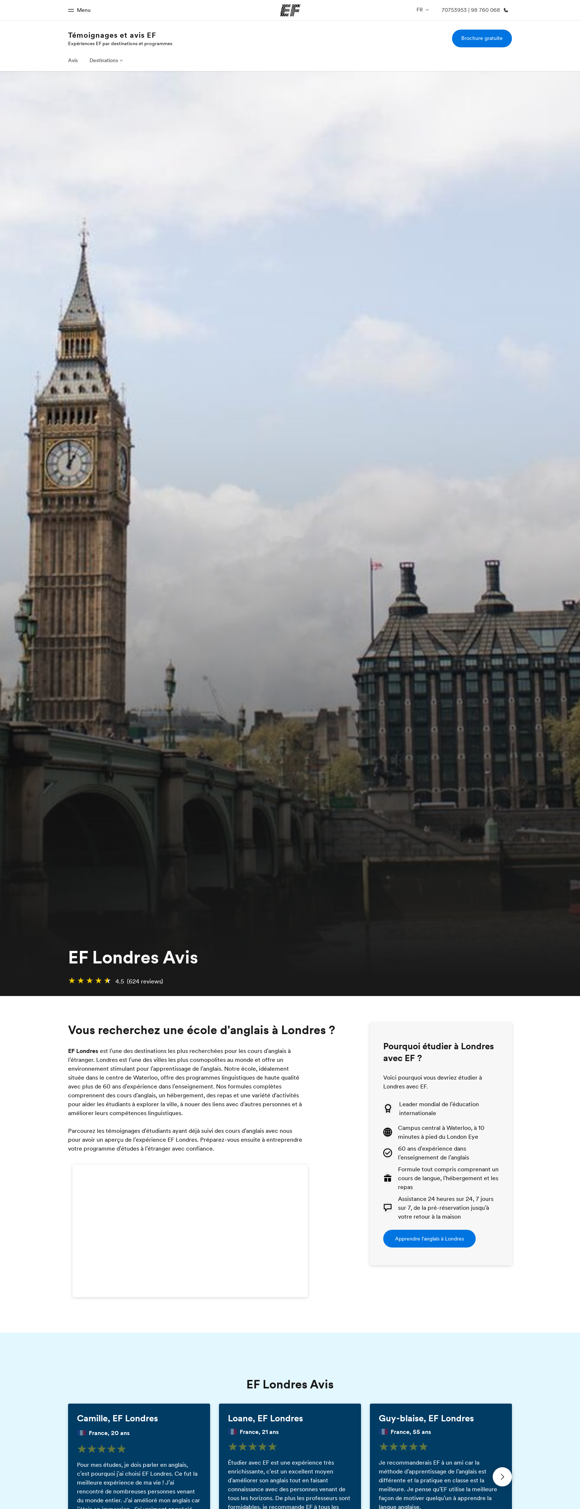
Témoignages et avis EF (112, 35)
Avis (73, 60)
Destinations (104, 60)
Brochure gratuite (482, 38)
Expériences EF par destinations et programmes (120, 43)
